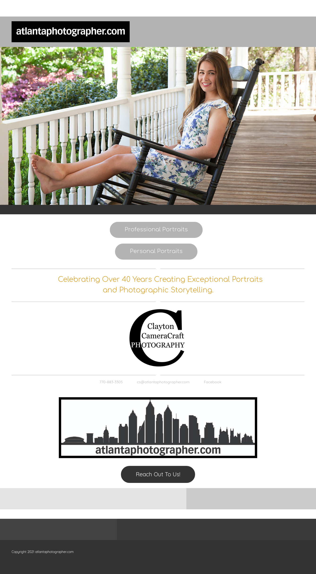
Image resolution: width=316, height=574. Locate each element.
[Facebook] (210, 382)
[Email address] (161, 382)
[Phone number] (109, 382)
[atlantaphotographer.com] (71, 31)
